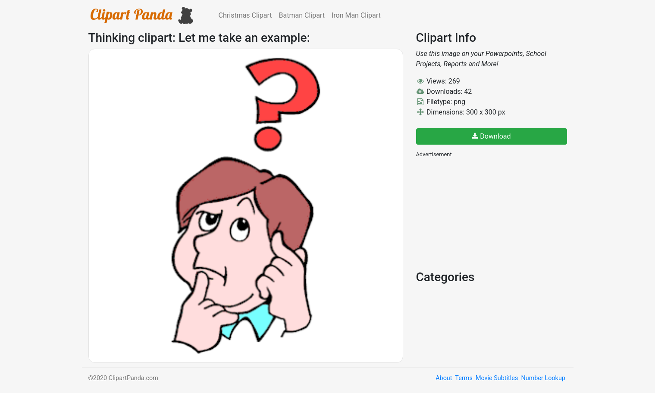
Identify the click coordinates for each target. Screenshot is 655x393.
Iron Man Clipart (356, 15)
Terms (463, 378)
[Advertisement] (480, 213)
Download (491, 136)
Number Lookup (543, 378)
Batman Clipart (302, 15)
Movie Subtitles (497, 378)
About (444, 378)
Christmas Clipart (245, 15)
